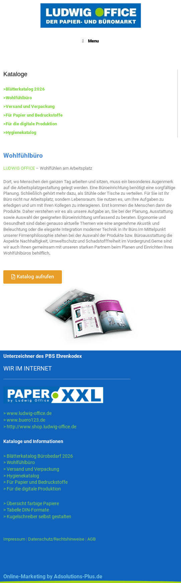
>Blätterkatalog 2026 (24, 89)
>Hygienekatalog (19, 132)
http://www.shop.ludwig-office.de (41, 426)
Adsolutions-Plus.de (78, 576)
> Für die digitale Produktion (32, 488)
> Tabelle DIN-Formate (26, 510)
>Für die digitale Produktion (30, 123)
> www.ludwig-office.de (27, 413)
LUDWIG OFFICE (19, 168)
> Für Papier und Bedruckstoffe (35, 482)
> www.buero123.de (24, 420)
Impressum (14, 539)
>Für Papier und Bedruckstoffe (33, 115)
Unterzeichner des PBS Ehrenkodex (42, 356)
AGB (91, 539)
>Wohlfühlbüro (17, 97)
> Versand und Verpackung (31, 469)
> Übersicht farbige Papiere (31, 503)
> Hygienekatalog (21, 475)
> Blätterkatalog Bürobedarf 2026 (38, 456)
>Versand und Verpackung (29, 106)
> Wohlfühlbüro (19, 462)
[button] (32, 277)
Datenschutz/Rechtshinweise (56, 539)
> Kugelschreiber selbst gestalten (37, 516)
